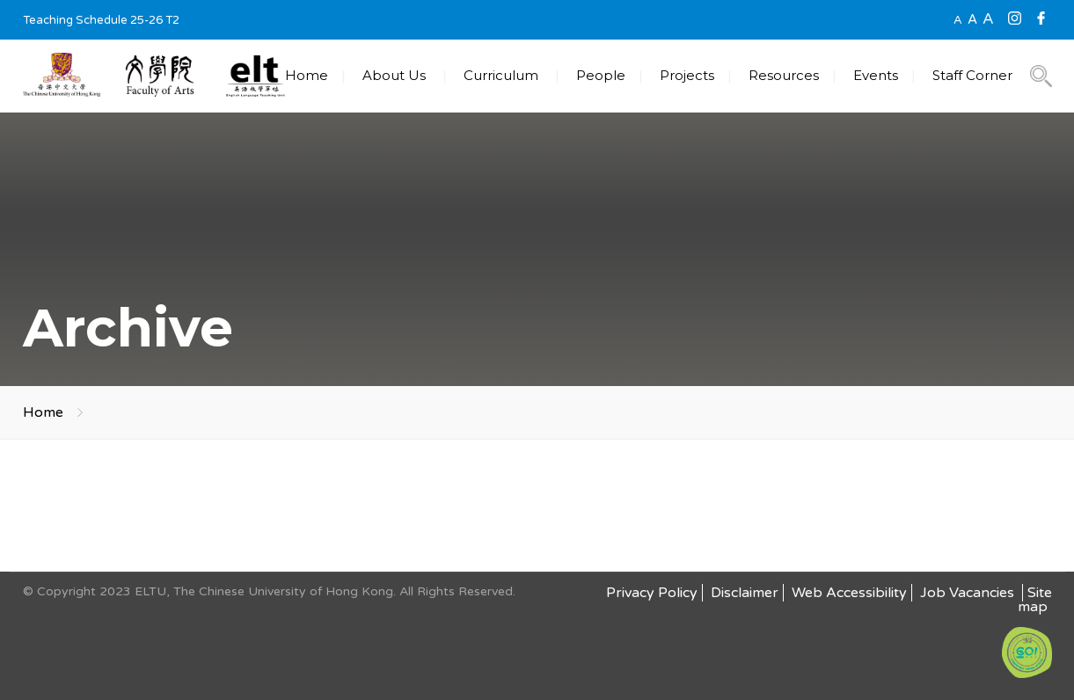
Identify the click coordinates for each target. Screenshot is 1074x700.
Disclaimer (744, 593)
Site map (1035, 600)
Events (875, 75)
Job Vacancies (969, 593)
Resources (784, 75)
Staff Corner (972, 75)
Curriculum (501, 75)
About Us (394, 75)
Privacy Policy (652, 593)
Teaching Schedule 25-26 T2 (101, 20)
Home (306, 75)
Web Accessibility (849, 593)
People (600, 75)
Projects (687, 75)
